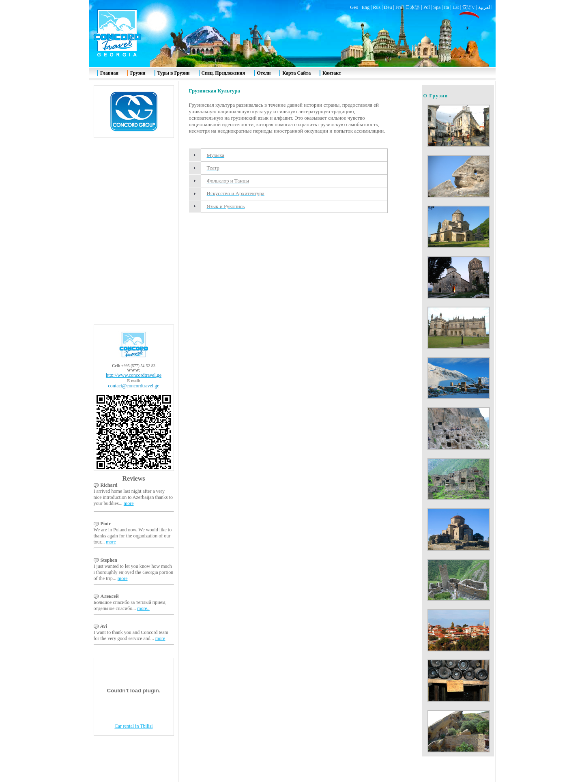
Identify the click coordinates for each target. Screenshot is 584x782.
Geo (354, 7)
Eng (365, 7)
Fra (398, 7)
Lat (456, 7)
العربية (485, 7)
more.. (143, 608)
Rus (376, 7)
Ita (446, 7)
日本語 (412, 7)
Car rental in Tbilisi (133, 726)
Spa (436, 7)
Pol (426, 7)
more (129, 503)
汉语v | (470, 7)
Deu (388, 7)
